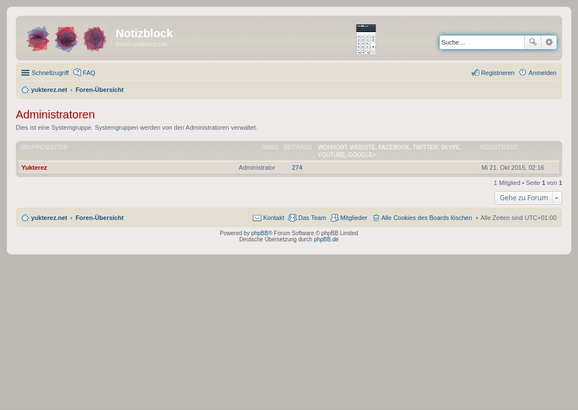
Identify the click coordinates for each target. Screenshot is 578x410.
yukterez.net (49, 217)
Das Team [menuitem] (312, 217)
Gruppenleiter (44, 147)
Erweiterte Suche (549, 42)
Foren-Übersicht (100, 217)
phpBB (259, 233)
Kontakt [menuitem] (273, 217)
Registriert (499, 147)
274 (297, 167)
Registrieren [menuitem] (497, 72)
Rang (270, 147)
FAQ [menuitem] (89, 72)
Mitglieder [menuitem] (353, 217)
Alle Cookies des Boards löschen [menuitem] (427, 217)
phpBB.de (326, 239)
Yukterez (34, 167)
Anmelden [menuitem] (542, 72)
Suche (532, 42)
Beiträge (298, 147)
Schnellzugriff (50, 72)
